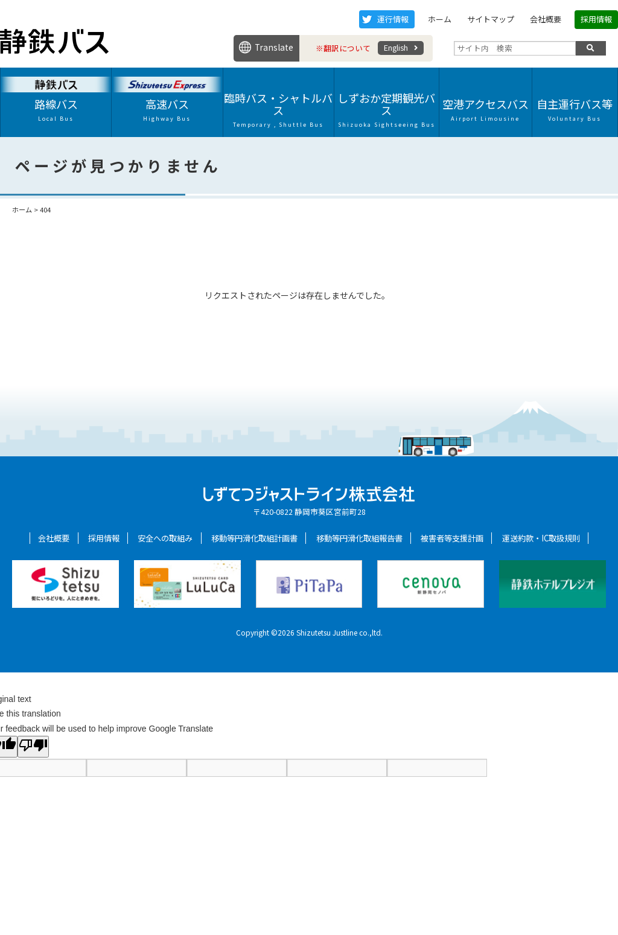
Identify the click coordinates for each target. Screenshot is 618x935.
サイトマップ (490, 19)
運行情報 (393, 19)
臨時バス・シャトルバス (278, 109)
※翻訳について (343, 48)
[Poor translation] (33, 747)
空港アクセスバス (485, 109)
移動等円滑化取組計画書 (254, 538)
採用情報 (596, 19)
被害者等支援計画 (452, 538)
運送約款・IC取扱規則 (541, 538)
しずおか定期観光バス (386, 109)
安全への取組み (165, 538)
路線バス (56, 109)
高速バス (167, 109)
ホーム (439, 19)
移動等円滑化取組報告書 (359, 538)
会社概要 (545, 19)
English (396, 47)
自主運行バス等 (574, 109)
